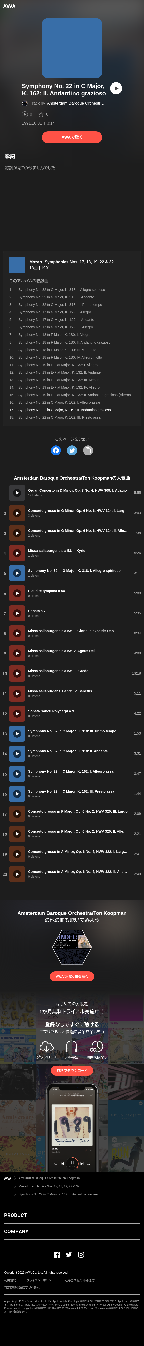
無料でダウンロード (72, 1071)
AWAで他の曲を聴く (72, 976)
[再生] (116, 88)
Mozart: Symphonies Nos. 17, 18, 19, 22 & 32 (71, 262)
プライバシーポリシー (40, 1280)
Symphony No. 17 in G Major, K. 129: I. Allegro (54, 312)
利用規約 (10, 1280)
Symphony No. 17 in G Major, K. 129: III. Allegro (55, 327)
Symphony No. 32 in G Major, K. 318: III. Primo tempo (60, 305)
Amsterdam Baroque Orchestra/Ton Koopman (88, 103)
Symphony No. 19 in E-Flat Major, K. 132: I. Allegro (58, 365)
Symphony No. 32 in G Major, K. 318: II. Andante (56, 297)
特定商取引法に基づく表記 (22, 1287)
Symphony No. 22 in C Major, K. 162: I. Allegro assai (59, 402)
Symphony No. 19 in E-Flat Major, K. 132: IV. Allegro (59, 387)
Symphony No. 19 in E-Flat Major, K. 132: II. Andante (59, 372)
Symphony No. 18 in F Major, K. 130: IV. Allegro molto (60, 357)
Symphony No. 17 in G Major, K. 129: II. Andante (56, 320)
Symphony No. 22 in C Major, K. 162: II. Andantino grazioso (58, 1194)
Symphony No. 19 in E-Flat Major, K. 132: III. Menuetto (60, 380)
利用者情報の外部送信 (79, 1280)
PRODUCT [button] (15, 1215)
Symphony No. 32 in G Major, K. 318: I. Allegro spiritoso (61, 290)
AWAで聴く (72, 137)
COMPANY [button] (16, 1231)
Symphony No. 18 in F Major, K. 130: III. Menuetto (57, 350)
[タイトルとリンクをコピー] (88, 450)
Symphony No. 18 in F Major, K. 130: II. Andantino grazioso (64, 342)
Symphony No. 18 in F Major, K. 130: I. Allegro (54, 335)
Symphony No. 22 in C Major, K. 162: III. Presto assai (59, 417)
